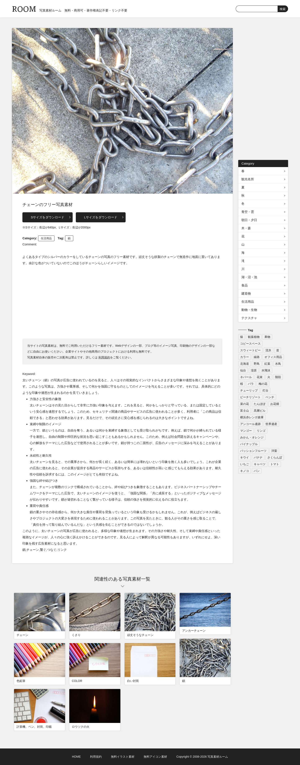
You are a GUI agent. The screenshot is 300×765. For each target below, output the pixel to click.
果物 (267, 337)
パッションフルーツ (253, 450)
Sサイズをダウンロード (47, 217)
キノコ (244, 471)
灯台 (265, 390)
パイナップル (249, 444)
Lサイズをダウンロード (100, 217)
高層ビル (259, 410)
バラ (251, 383)
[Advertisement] (122, 302)
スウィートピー (250, 350)
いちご (244, 464)
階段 (278, 377)
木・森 (246, 228)
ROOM (24, 8)
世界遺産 (271, 424)
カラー (244, 357)
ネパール (246, 377)
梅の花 (263, 383)
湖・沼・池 (249, 277)
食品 (244, 285)
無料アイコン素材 (155, 756)
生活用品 (46, 238)
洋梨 (274, 450)
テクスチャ (249, 318)
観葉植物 (254, 337)
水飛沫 (265, 370)
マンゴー (246, 430)
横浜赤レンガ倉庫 (252, 417)
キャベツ (259, 464)
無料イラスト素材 (122, 756)
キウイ (244, 457)
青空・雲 (247, 212)
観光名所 (247, 179)
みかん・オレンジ (252, 437)
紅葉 (267, 363)
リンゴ (261, 430)
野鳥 (257, 363)
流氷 (268, 350)
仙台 (243, 370)
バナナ (258, 457)
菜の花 (244, 404)
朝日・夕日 (249, 220)
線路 (257, 357)
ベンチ (269, 397)
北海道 (244, 363)
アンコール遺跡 (250, 424)
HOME (76, 756)
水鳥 (278, 363)
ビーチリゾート (250, 397)
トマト (274, 464)
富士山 (244, 410)
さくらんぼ (274, 457)
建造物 (246, 293)
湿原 (254, 370)
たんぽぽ (259, 404)
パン (257, 471)
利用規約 (104, 357)
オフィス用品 (273, 357)
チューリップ (249, 390)
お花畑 (274, 404)
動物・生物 (249, 310)
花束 (260, 377)
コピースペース (250, 343)
